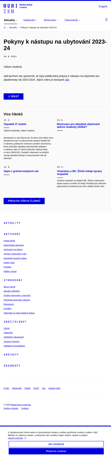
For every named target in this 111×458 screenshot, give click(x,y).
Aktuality (12, 223)
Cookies (25, 408)
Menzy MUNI (9, 287)
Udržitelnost (15, 321)
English (103, 6)
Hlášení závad (10, 271)
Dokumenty (9, 304)
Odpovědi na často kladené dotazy (19, 313)
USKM (6, 328)
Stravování (13, 280)
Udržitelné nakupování (14, 337)
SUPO (36, 388)
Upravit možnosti (18, 440)
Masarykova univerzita (21, 405)
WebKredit (17, 388)
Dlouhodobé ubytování (14, 245)
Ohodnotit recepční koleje (15, 258)
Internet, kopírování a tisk (15, 254)
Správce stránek (11, 408)
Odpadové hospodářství (14, 346)
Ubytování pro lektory (13, 249)
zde (67, 79)
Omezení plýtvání (11, 341)
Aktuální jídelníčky (12, 291)
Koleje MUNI (9, 241)
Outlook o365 (54, 388)
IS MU (6, 388)
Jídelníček (8, 333)
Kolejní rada (9, 262)
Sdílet (13, 96)
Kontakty (7, 267)
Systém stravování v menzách (17, 295)
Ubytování (12, 234)
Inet (43, 388)
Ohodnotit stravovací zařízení (17, 300)
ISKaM (27, 388)
